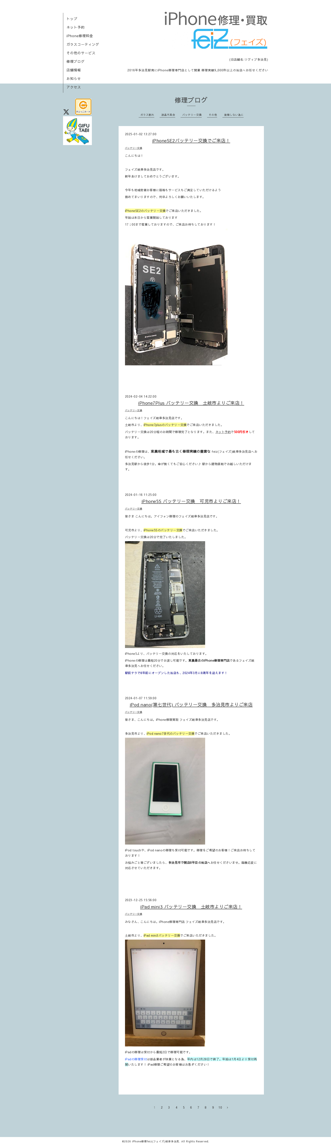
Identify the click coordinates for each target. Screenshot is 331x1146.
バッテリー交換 (192, 114)
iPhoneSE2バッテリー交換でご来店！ (191, 140)
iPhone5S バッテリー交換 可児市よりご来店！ (191, 501)
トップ (71, 18)
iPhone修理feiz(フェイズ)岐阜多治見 (155, 1141)
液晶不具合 (168, 114)
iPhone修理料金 (79, 35)
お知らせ (73, 78)
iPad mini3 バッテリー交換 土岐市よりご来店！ (191, 907)
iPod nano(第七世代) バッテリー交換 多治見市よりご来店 (191, 704)
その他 (213, 114)
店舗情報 (73, 70)
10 (220, 1107)
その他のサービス (81, 52)
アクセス (73, 87)
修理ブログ (75, 61)
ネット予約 (75, 27)
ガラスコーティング (82, 44)
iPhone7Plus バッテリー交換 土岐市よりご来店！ (191, 403)
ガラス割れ (147, 114)
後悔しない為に (234, 114)
